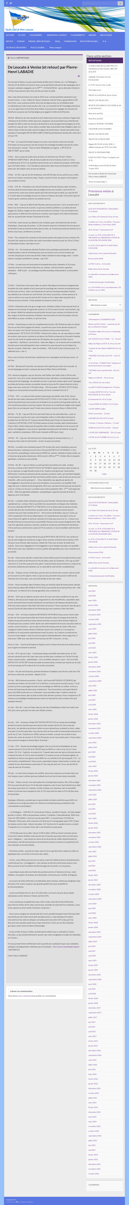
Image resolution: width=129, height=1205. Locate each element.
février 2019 (93, 965)
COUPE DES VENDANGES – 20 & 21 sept (104, 432)
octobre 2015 (93, 1093)
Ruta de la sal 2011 (96, 113)
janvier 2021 (93, 880)
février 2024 (93, 714)
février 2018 (93, 998)
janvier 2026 (93, 605)
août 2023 (92, 742)
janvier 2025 (93, 662)
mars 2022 (92, 818)
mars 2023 (92, 766)
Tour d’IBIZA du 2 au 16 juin (99, 382)
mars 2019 (92, 960)
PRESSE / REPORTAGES (39, 41)
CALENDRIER (36, 35)
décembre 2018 (94, 975)
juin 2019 (92, 946)
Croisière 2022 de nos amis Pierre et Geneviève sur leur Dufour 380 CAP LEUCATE (103, 69)
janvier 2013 (93, 1159)
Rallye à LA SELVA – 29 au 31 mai (101, 378)
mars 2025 (92, 652)
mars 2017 (92, 1036)
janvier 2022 (93, 828)
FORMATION (70, 41)
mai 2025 (91, 643)
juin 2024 (92, 695)
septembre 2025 (94, 624)
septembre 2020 (94, 899)
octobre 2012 (93, 1174)
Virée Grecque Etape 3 (98, 182)
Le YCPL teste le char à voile (100, 85)
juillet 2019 (92, 941)
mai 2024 (91, 700)
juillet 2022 (92, 799)
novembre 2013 (94, 1126)
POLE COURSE (38, 47)
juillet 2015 (92, 1098)
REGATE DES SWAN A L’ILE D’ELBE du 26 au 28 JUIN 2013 (105, 106)
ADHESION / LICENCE (57, 35)
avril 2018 (92, 994)
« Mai (104, 474)
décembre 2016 (94, 1050)
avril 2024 (92, 705)
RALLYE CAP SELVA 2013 (98, 100)
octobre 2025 (93, 619)
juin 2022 (92, 804)
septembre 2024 (94, 681)
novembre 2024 (94, 671)
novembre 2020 (94, 889)
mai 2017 (91, 1027)
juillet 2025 (92, 633)
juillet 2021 (92, 856)
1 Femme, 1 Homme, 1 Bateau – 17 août (103, 423)
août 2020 (92, 904)
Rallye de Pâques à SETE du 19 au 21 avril (104, 343)
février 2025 (93, 657)
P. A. (105, 41)
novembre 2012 (94, 1169)
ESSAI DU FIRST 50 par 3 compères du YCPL (104, 158)
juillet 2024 (92, 690)
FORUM (21, 41)
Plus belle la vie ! (95, 90)
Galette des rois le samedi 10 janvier (102, 253)
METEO (9, 41)
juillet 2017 (92, 1017)
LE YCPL (22, 35)
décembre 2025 (94, 610)
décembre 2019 (94, 932)
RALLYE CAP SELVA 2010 (98, 134)
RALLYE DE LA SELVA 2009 (99, 139)
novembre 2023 (94, 728)
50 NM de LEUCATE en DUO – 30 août (103, 428)
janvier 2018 (93, 1003)
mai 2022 (91, 809)
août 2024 (92, 686)
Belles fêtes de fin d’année (98, 269)
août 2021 (92, 851)
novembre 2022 (94, 785)
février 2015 (93, 1107)
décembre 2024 (94, 667)
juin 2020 (92, 908)
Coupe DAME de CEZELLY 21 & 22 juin (103, 404)
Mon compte (55, 47)
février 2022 (93, 823)
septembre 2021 (94, 847)
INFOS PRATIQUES (89, 41)
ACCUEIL (10, 35)
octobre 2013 (93, 1131)
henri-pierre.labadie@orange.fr (66, 946)
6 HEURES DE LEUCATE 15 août (100, 418)
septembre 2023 (94, 738)
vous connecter (24, 996)
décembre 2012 (94, 1164)
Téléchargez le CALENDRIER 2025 (101, 319)
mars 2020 (92, 918)
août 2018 (92, 984)
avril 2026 (92, 596)
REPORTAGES (23, 58)
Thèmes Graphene (26, 1202)
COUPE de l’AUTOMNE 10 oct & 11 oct (103, 437)
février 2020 (93, 922)
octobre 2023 (93, 733)
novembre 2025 (94, 615)
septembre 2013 (94, 1136)
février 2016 (93, 1079)
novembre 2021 (94, 837)
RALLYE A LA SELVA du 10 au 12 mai (102, 95)
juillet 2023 (92, 747)
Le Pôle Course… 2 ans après (99, 264)
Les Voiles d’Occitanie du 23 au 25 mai (103, 217)
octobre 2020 (93, 894)
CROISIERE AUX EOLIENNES (100, 129)
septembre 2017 (94, 1013)
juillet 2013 (92, 1140)
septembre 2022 (94, 790)
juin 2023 (92, 752)
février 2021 (93, 875)
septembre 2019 (94, 937)
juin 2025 (92, 638)
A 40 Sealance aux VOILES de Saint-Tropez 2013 (103, 167)
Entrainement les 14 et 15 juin (100, 399)
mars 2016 (92, 1074)
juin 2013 (92, 1145)
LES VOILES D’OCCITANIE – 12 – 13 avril (104, 339)
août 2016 (92, 1060)
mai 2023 (91, 757)
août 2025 (92, 629)
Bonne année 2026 (95, 258)
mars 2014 (92, 1121)
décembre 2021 (94, 832)
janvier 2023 (93, 776)
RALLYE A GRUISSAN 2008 (99, 152)
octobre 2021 (93, 842)
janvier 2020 (93, 927)
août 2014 (92, 1117)
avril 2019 (92, 956)
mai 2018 (91, 989)
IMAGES (92, 35)
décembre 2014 (94, 1112)
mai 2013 (91, 1150)
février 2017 (93, 1041)
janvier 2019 (93, 970)
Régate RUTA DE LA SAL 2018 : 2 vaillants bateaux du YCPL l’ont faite (103, 145)
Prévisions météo (99, 191)
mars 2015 (92, 1103)
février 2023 (93, 771)
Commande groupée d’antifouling (101, 282)
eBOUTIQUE (106, 35)
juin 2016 (92, 1069)
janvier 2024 (93, 719)
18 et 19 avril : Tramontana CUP (100, 230)
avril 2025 (92, 648)
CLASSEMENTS (78, 35)
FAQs (57, 41)
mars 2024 (92, 709)
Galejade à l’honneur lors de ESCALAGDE (99, 78)
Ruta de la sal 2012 (96, 119)
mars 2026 (92, 600)
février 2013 (93, 1155)
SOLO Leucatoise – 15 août (99, 413)
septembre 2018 (94, 979)
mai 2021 (91, 866)
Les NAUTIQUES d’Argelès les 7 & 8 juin (104, 387)
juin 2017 (92, 1022)
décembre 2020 (94, 885)
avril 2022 (92, 814)
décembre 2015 (94, 1088)
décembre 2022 (94, 780)
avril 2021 (92, 870)
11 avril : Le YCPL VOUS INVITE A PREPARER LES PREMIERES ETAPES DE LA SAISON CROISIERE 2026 (104, 237)
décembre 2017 (94, 1008)
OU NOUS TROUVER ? (16, 47)
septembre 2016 (94, 1055)
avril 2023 (92, 761)
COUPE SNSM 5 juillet (97, 409)
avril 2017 (92, 1031)
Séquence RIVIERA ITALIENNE (101, 124)
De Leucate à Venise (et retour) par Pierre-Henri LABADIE (102, 175)
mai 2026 (91, 591)
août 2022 (92, 795)
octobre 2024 (93, 676)
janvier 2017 (93, 1046)
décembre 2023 (94, 724)
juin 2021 (92, 861)
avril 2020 (92, 913)
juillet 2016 (92, 1065)
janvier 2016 (93, 1084)
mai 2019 (91, 951)
